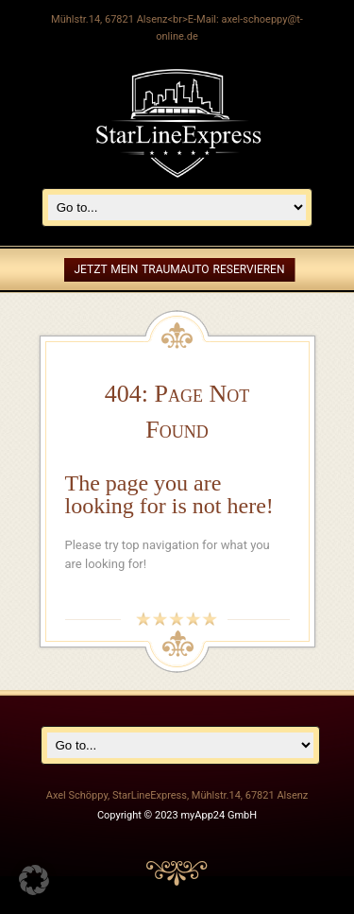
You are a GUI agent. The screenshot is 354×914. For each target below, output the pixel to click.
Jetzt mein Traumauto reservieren (179, 269)
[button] (34, 880)
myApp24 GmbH (218, 815)
